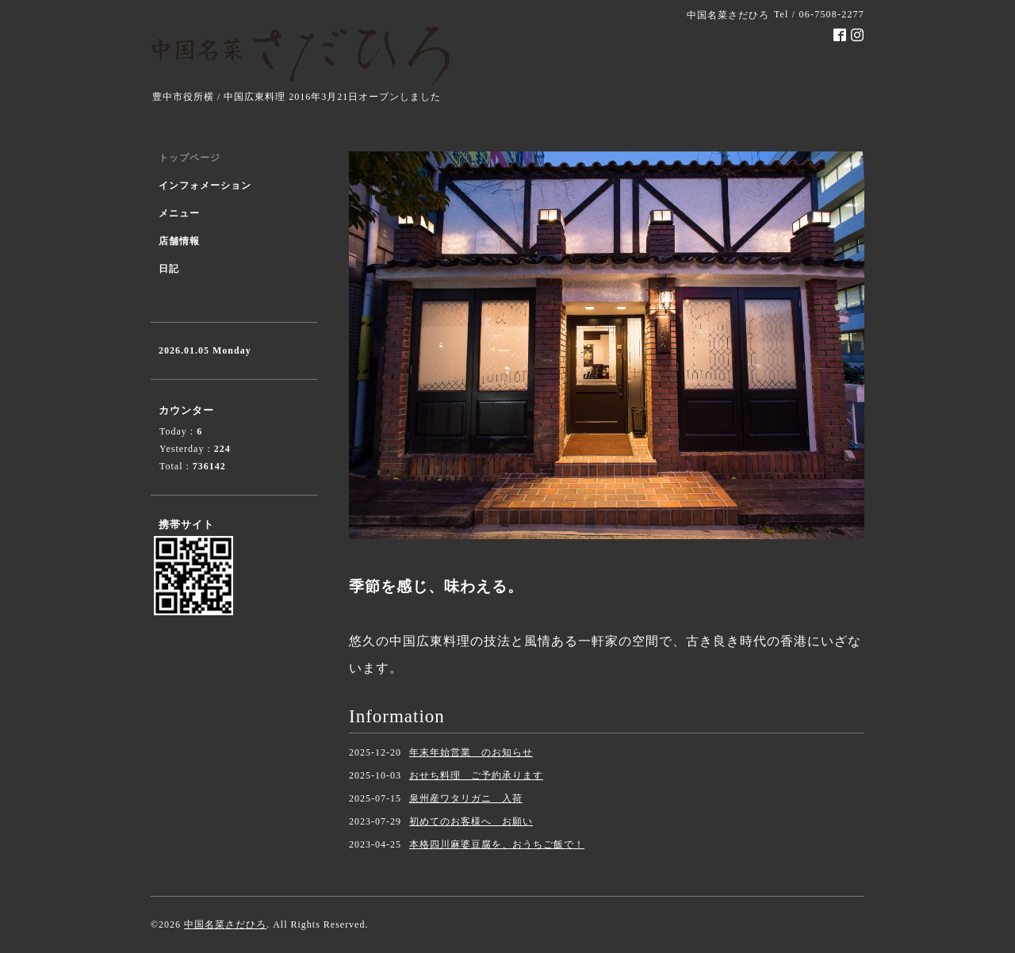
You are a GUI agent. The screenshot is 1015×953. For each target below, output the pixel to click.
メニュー (179, 213)
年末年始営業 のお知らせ (471, 752)
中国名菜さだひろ (225, 924)
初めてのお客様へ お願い (471, 821)
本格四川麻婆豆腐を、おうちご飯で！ (496, 844)
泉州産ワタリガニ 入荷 (466, 798)
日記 (169, 268)
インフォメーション (205, 185)
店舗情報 (179, 241)
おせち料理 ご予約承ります (476, 775)
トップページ (189, 157)
